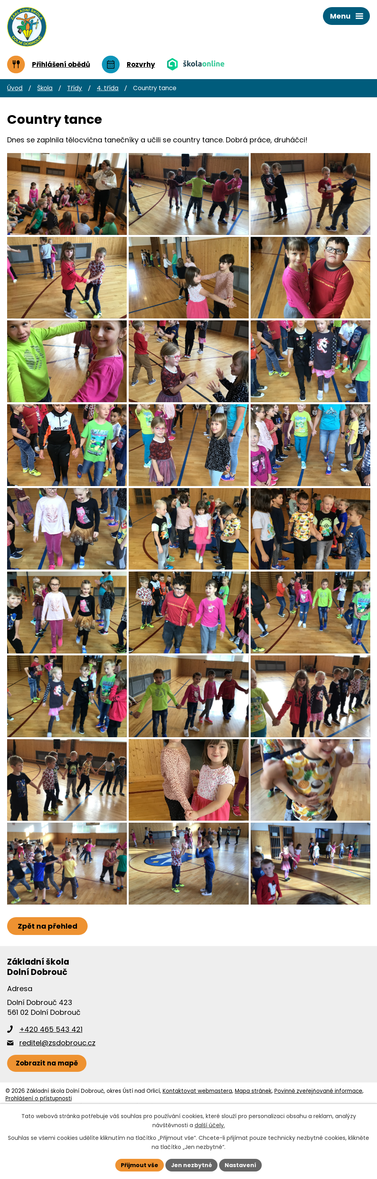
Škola (45, 88)
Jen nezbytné (191, 1165)
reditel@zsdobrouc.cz (57, 1090)
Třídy (74, 88)
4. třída (107, 88)
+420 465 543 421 (51, 1077)
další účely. (210, 1125)
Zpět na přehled (47, 973)
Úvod (15, 88)
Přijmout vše (139, 1165)
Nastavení (241, 1165)
